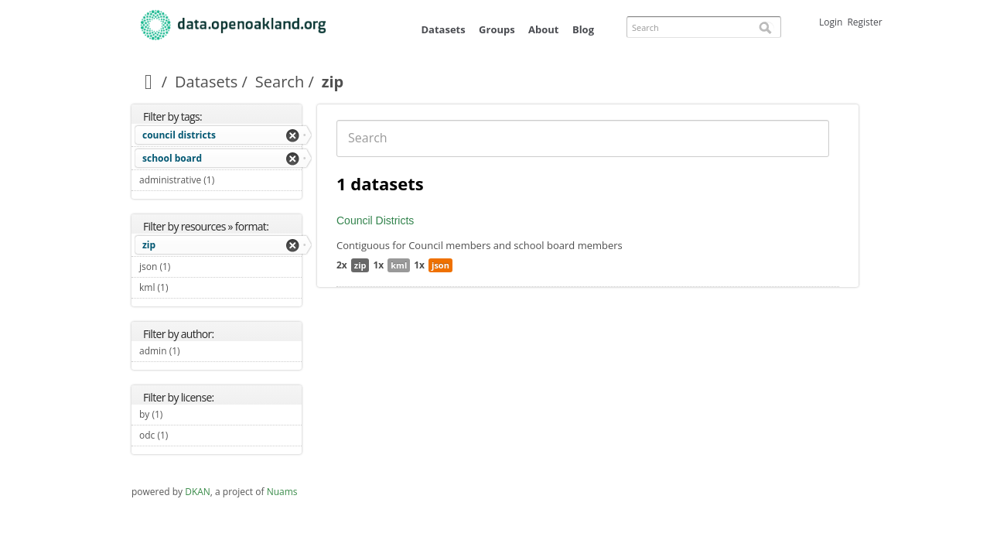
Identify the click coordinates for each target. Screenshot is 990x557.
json (440, 265)
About (543, 29)
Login (830, 22)
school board (172, 158)
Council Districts (375, 220)
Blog (583, 29)
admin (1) (198, 350)
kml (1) (186, 287)
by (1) (180, 414)
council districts (179, 135)
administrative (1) (220, 181)
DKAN (197, 491)
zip (148, 244)
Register (864, 22)
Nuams (282, 491)
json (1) (188, 266)
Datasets (443, 29)
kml (399, 265)
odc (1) (186, 435)
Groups (497, 29)
